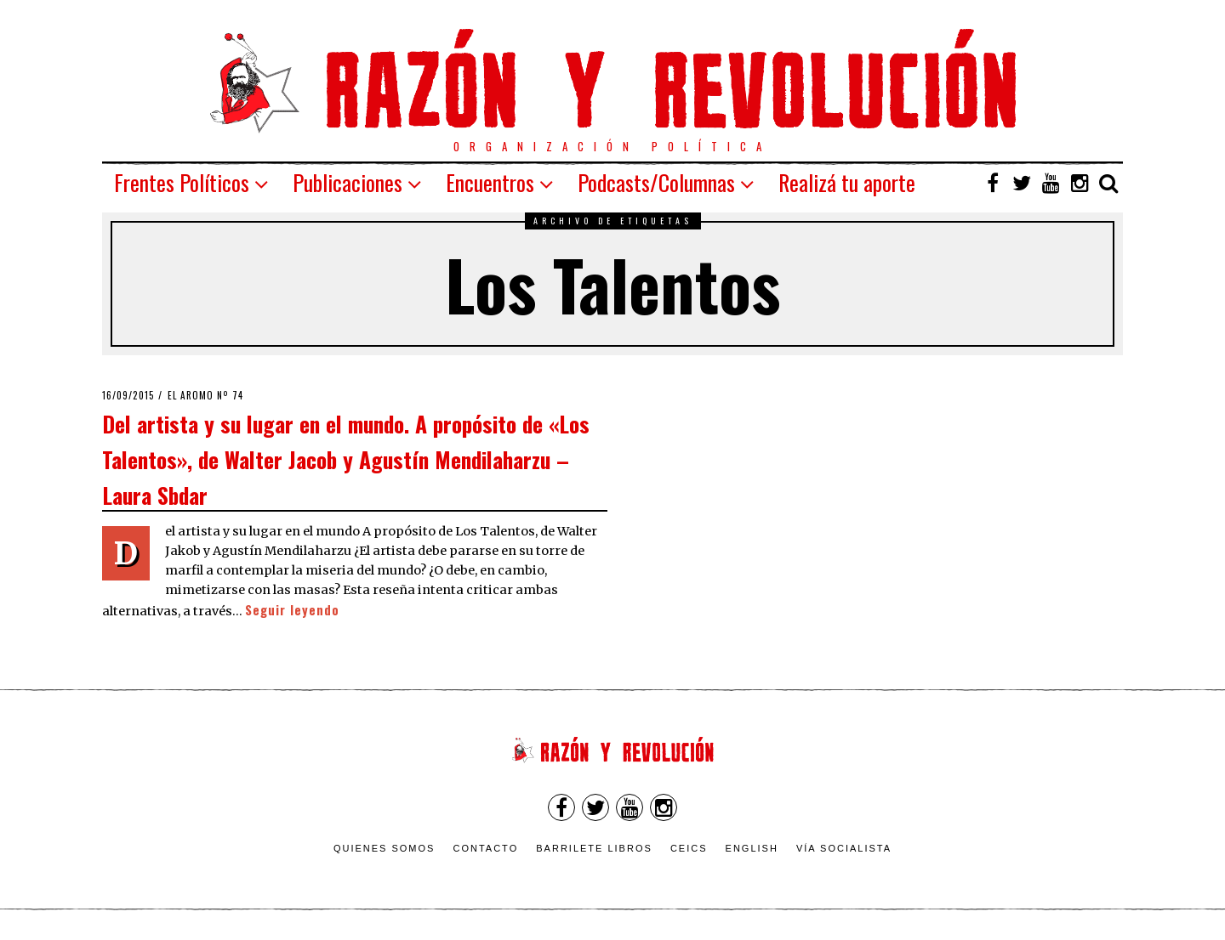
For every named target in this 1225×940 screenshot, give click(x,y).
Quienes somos (384, 848)
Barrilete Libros (594, 848)
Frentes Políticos (181, 182)
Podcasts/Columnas (656, 182)
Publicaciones (347, 182)
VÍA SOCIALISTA (844, 848)
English (752, 848)
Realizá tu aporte (846, 182)
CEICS (689, 848)
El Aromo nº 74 (205, 395)
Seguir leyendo (292, 610)
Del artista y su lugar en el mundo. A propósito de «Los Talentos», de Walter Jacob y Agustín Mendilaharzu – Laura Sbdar (346, 458)
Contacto (485, 848)
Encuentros (490, 182)
